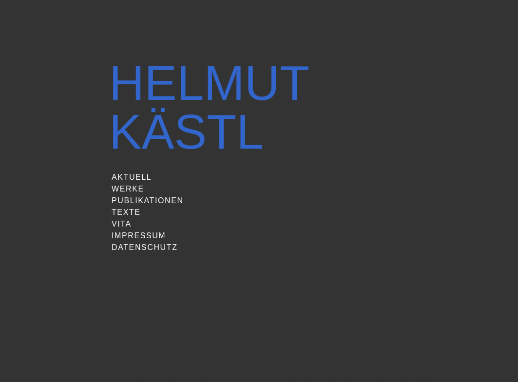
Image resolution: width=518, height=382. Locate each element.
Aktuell (132, 177)
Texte (126, 212)
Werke (128, 189)
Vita (122, 224)
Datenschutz (145, 247)
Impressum (139, 235)
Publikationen (148, 200)
